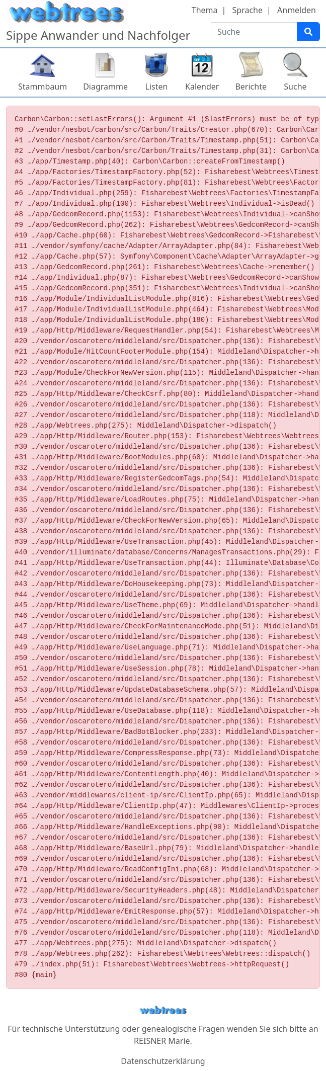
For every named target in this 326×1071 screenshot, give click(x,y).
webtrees (163, 1010)
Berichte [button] (251, 86)
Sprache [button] (247, 10)
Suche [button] (295, 86)
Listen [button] (156, 86)
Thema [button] (205, 10)
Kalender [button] (202, 86)
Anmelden (296, 10)
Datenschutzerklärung (163, 1060)
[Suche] (308, 31)
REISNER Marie (162, 1040)
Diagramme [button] (105, 86)
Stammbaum (42, 86)
